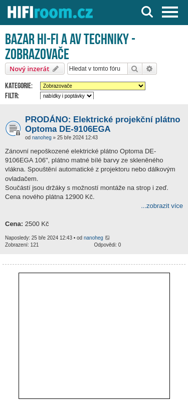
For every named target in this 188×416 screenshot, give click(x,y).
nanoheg (42, 137)
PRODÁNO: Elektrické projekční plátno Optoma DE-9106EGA (102, 124)
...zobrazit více (162, 206)
